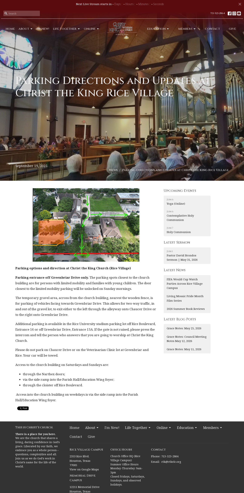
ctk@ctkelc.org (171, 461)
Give (232, 29)
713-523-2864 (217, 13)
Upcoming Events (180, 190)
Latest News (174, 270)
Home (10, 29)
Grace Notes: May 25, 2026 (184, 328)
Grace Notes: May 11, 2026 (184, 349)
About (26, 29)
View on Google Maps (84, 469)
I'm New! (43, 29)
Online (91, 29)
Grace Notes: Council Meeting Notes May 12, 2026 (187, 339)
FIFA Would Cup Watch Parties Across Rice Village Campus (185, 283)
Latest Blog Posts (180, 319)
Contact (212, 29)
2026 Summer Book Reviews (186, 309)
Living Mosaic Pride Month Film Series (185, 298)
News (113, 170)
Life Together (66, 29)
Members (187, 29)
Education (158, 29)
